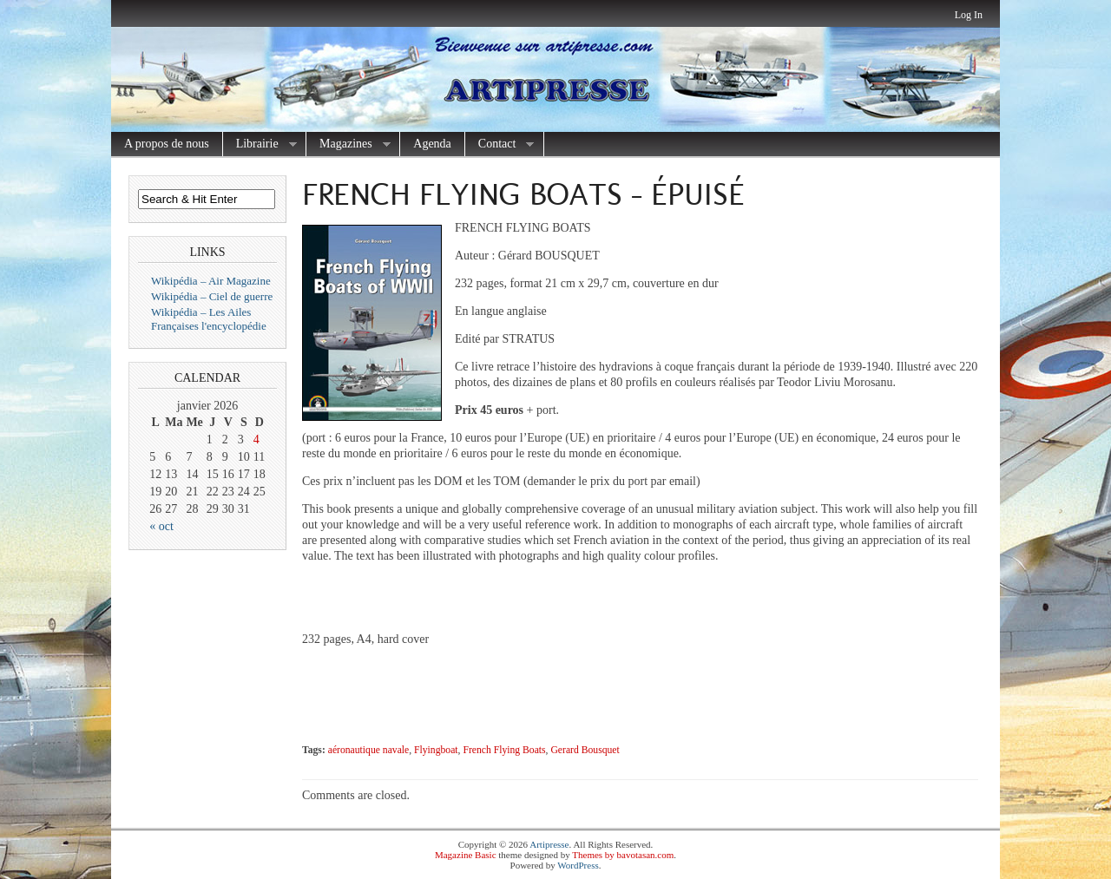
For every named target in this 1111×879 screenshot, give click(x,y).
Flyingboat (436, 750)
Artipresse (549, 844)
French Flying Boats (504, 750)
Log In (969, 15)
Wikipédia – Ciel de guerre (212, 296)
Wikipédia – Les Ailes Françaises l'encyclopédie (208, 318)
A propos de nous (166, 143)
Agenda (432, 143)
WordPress (577, 865)
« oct (161, 526)
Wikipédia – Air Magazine (211, 280)
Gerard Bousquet (584, 750)
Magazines (348, 144)
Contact (500, 144)
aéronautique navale (369, 750)
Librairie (260, 144)
